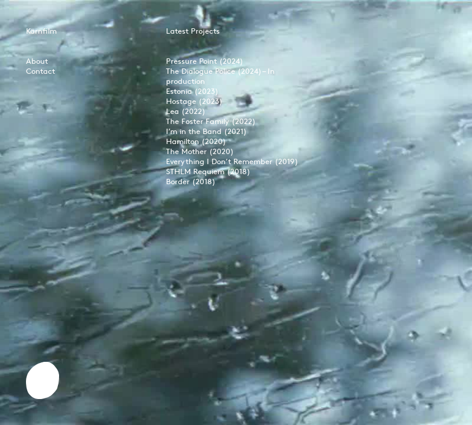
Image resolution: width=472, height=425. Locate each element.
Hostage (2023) (194, 101)
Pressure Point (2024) (204, 61)
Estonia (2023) (192, 91)
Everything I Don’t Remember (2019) (232, 161)
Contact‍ (40, 71)
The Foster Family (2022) (211, 121)
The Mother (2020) (200, 151)
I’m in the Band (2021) (206, 131)
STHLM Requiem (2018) (208, 171)
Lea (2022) (186, 111)
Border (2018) (191, 181)
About (37, 61)
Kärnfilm (41, 30)
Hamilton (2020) (196, 141)
